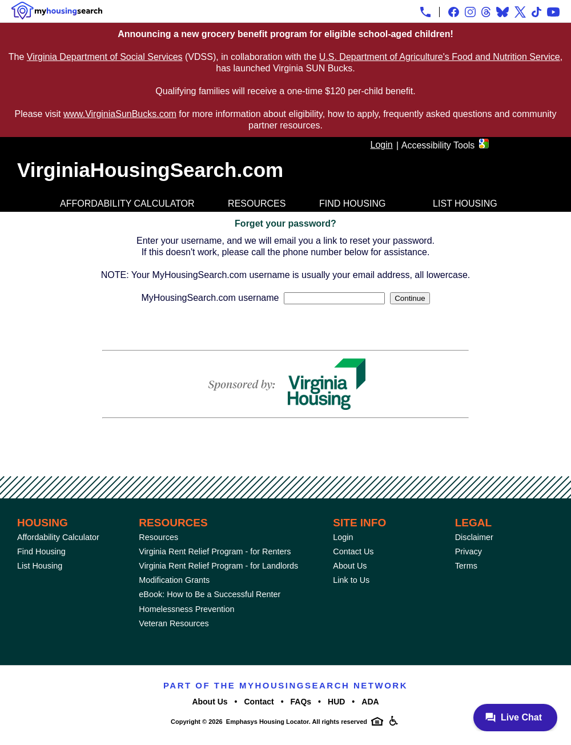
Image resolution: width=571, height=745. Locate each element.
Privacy (468, 551)
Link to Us (351, 580)
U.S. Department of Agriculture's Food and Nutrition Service (439, 57)
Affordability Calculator (127, 203)
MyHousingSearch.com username (210, 298)
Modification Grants (174, 580)
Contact (259, 701)
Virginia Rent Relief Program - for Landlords (218, 565)
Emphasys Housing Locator (267, 721)
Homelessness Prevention (186, 609)
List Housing (465, 203)
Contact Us (353, 551)
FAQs (301, 701)
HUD (336, 701)
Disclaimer (474, 537)
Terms (466, 565)
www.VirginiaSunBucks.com (119, 114)
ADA (370, 701)
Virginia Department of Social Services (105, 57)
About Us (350, 565)
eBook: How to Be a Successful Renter (209, 594)
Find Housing (352, 203)
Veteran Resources (173, 623)
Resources (257, 203)
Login (382, 145)
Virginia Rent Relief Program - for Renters (215, 551)
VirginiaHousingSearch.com (150, 170)
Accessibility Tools (438, 145)
